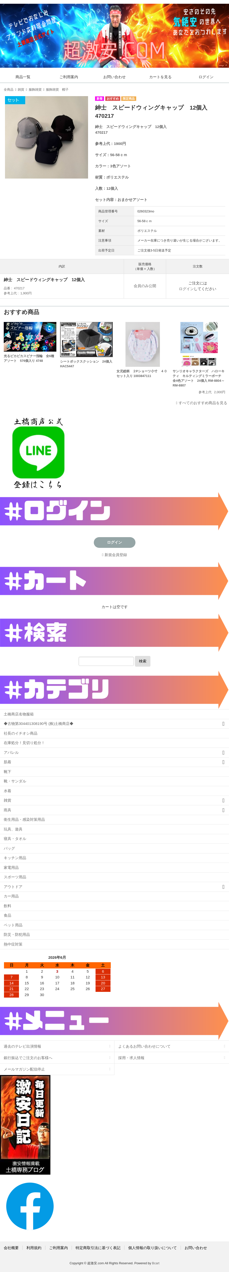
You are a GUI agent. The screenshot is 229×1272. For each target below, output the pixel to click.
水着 (7, 791)
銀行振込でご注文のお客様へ (28, 1058)
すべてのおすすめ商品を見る (203, 403)
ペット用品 (13, 925)
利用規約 (33, 1248)
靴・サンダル (15, 781)
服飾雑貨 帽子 (57, 89)
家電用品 (11, 867)
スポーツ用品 (15, 877)
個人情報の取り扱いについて (152, 1248)
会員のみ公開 (145, 286)
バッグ (9, 848)
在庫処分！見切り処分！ (24, 743)
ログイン (206, 77)
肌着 (7, 762)
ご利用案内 (68, 77)
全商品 (8, 89)
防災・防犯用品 (17, 934)
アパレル (11, 752)
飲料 (7, 906)
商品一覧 (22, 77)
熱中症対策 (13, 944)
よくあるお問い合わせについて (144, 1046)
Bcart (155, 1263)
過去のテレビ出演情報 (22, 1046)
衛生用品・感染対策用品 (24, 819)
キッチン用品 (15, 858)
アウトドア (13, 887)
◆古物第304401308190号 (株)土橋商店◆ (38, 723)
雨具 (7, 810)
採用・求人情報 (131, 1058)
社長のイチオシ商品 (20, 733)
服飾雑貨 (35, 89)
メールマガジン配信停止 (24, 1069)
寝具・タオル (15, 838)
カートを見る (160, 77)
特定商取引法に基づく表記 (98, 1248)
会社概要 (11, 1248)
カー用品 (11, 896)
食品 (7, 915)
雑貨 (21, 89)
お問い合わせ (114, 77)
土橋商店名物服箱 (19, 714)
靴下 (7, 771)
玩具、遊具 (13, 829)
